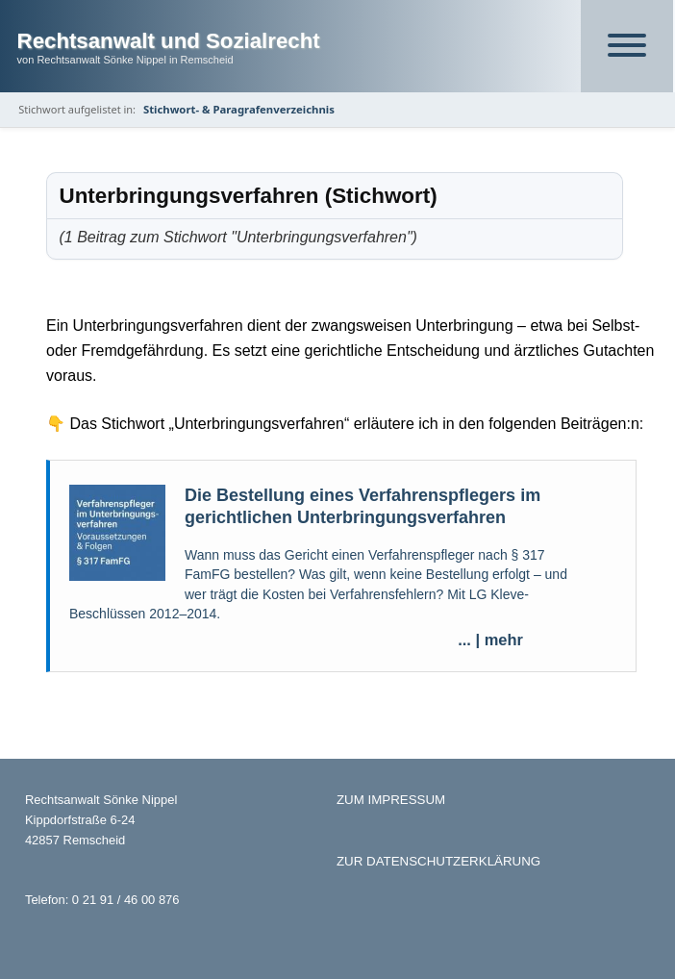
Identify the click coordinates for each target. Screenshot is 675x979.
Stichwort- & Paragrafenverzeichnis (239, 109)
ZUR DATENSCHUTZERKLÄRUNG (438, 861)
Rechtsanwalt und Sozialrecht (168, 41)
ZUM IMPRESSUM (391, 799)
